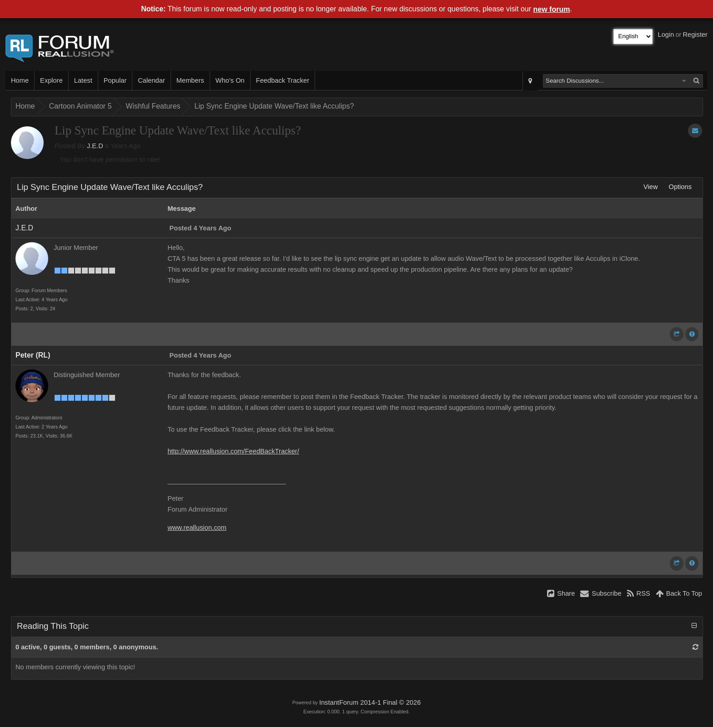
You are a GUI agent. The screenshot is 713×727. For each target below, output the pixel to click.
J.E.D (95, 145)
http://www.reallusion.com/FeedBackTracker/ (233, 451)
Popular (115, 80)
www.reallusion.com (196, 527)
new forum (551, 9)
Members (190, 80)
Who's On (230, 80)
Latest (83, 80)
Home (19, 80)
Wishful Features (153, 106)
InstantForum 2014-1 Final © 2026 (370, 702)
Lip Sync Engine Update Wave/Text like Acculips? (274, 106)
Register (695, 34)
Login (666, 34)
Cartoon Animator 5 (80, 106)
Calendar (151, 80)
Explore (51, 80)
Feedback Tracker (283, 80)
